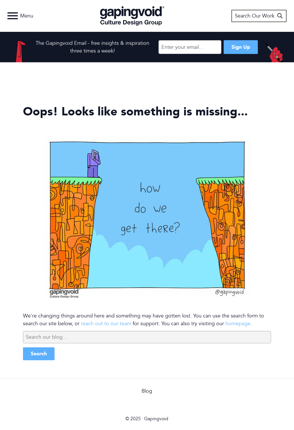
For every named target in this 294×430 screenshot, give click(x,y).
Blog (147, 391)
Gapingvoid (132, 16)
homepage (237, 323)
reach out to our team (106, 323)
